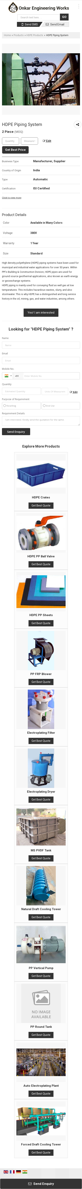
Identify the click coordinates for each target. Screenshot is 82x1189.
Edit (47, 140)
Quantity (6, 384)
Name (5, 338)
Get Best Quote (41, 505)
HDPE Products (34, 35)
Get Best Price (15, 150)
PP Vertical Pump (41, 968)
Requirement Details (13, 413)
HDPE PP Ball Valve (41, 556)
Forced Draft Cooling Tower (41, 1144)
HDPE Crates (41, 497)
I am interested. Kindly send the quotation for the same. (41, 421)
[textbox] (29, 141)
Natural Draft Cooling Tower (41, 909)
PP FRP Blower (41, 674)
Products (19, 35)
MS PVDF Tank (41, 850)
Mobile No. (8, 369)
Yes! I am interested (41, 312)
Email (5, 353)
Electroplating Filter (41, 733)
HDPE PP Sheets (41, 615)
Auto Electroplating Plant (41, 1086)
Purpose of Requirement (15, 399)
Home (7, 35)
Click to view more (11, 197)
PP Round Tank (41, 1027)
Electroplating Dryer (41, 791)
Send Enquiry (41, 1184)
